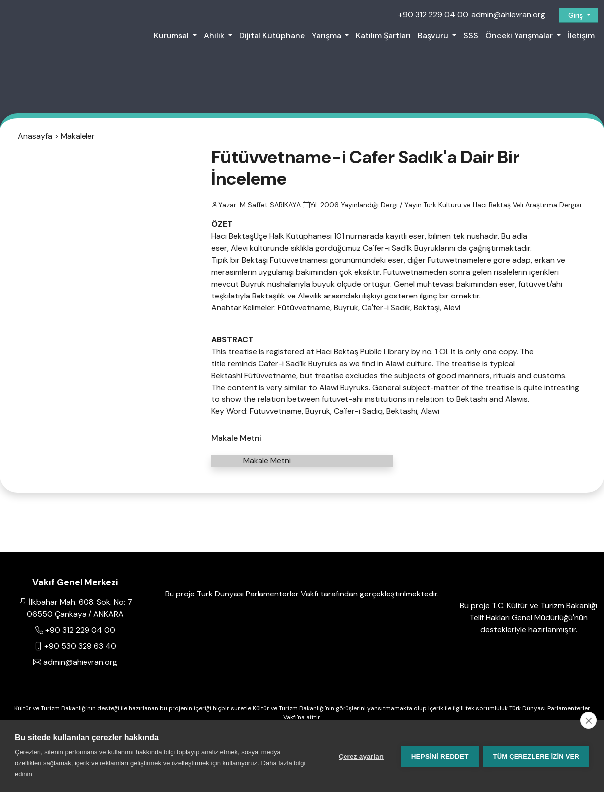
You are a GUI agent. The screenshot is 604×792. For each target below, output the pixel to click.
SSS (470, 35)
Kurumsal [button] (172, 35)
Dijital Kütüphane (272, 35)
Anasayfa (35, 139)
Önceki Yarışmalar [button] (520, 35)
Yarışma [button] (327, 35)
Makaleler (78, 139)
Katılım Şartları (383, 35)
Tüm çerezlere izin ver (536, 756)
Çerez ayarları (360, 756)
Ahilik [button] (215, 35)
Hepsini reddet (439, 756)
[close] (588, 720)
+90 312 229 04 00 (433, 14)
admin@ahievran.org (508, 14)
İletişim (581, 35)
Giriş (575, 15)
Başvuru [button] (434, 35)
